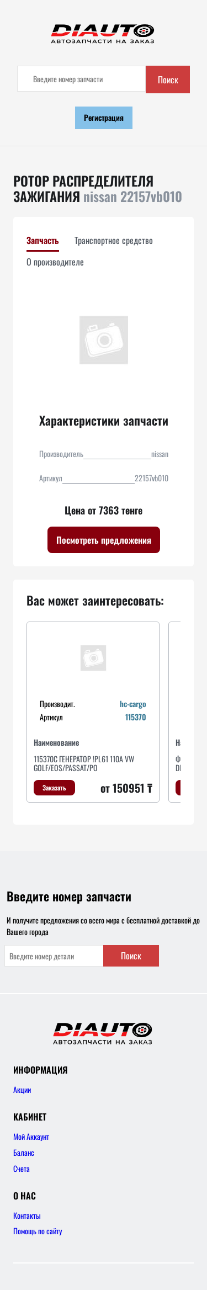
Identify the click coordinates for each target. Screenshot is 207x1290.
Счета (21, 1168)
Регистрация (104, 117)
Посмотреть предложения (103, 539)
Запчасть (42, 240)
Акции (22, 1089)
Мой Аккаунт (31, 1136)
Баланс (23, 1152)
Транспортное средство (114, 240)
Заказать (54, 787)
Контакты (27, 1215)
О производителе (55, 261)
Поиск (168, 79)
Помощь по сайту (37, 1230)
